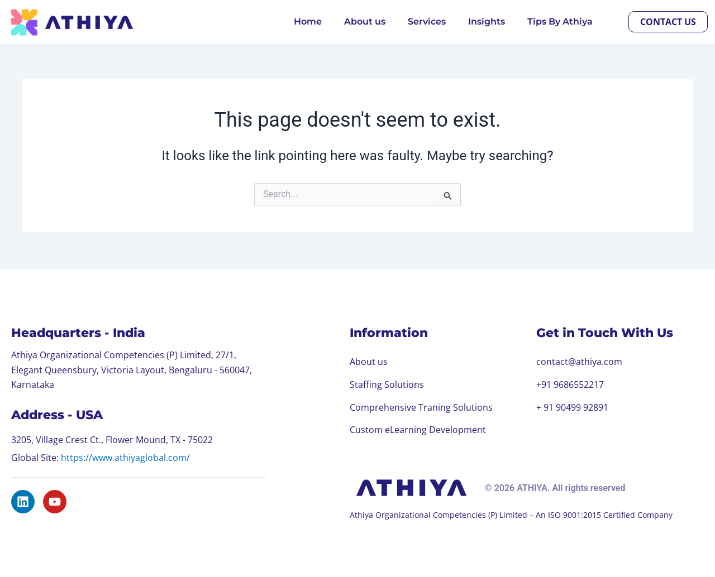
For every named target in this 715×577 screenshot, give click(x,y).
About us (364, 21)
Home (308, 21)
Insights (486, 21)
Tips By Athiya (560, 21)
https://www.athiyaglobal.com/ (125, 456)
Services (427, 21)
